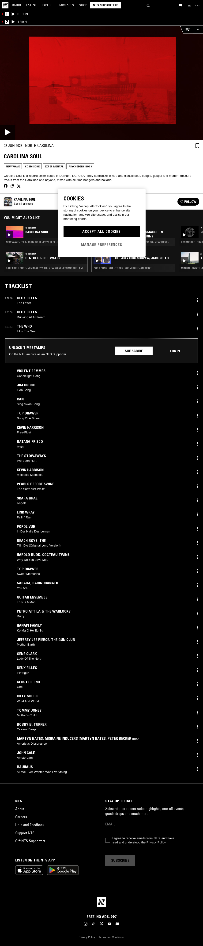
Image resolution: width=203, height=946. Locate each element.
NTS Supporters (106, 5)
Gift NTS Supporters (30, 841)
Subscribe (134, 350)
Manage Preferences (101, 244)
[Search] (148, 5)
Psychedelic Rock (80, 166)
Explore (48, 5)
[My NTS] (189, 5)
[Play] (101, 83)
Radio (16, 5)
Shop (83, 5)
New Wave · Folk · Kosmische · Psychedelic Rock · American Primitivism (46, 242)
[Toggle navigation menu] (197, 5)
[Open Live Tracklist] (186, 29)
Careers (21, 816)
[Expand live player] (198, 29)
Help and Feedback (29, 824)
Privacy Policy (156, 842)
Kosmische (32, 166)
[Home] (5, 5)
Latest (31, 5)
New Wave (13, 166)
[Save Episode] (197, 145)
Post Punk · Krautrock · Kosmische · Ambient (123, 268)
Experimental (54, 166)
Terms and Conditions (111, 937)
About (19, 808)
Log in (175, 351)
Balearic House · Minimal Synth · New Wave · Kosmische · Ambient (46, 268)
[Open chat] (181, 5)
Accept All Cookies (101, 231)
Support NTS (24, 833)
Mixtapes (66, 5)
